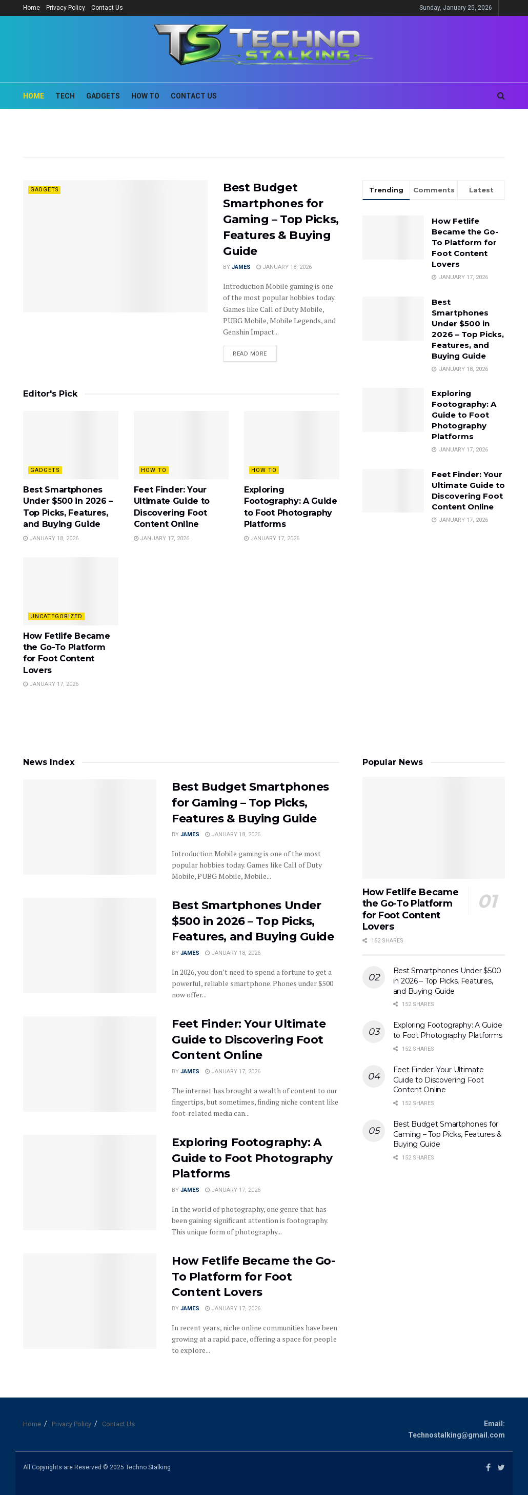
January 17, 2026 (161, 538)
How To (154, 470)
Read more (250, 353)
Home (31, 7)
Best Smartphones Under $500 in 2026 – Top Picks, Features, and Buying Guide (253, 921)
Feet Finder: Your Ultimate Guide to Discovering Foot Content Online (249, 1040)
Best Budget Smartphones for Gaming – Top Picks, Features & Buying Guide (281, 219)
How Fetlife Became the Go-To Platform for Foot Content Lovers (465, 242)
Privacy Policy (65, 7)
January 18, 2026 (284, 267)
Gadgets (45, 189)
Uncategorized (56, 616)
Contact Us (107, 7)
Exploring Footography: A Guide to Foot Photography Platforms (464, 414)
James (241, 267)
